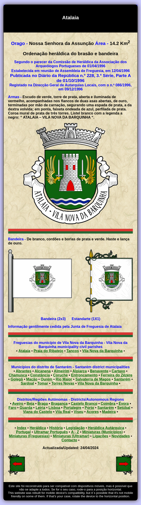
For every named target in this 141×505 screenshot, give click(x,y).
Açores (92, 412)
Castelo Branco (84, 403)
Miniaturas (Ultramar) (71, 436)
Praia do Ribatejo (48, 351)
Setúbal (123, 408)
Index (21, 428)
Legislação (75, 428)
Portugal (23, 432)
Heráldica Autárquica (106, 428)
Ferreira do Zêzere (116, 375)
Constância (40, 375)
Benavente (99, 371)
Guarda (26, 408)
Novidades (121, 436)
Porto (89, 408)
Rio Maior (64, 379)
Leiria (40, 408)
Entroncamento (84, 375)
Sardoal (27, 383)
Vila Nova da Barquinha (102, 351)
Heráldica (38, 428)
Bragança (59, 403)
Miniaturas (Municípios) (102, 432)
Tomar (42, 383)
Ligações (100, 436)
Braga (43, 403)
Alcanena (43, 371)
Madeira (109, 412)
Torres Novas (62, 383)
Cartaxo (118, 371)
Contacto (69, 440)
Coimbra (108, 403)
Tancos (73, 351)
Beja (30, 403)
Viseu (78, 412)
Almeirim (61, 371)
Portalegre (72, 408)
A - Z (75, 432)
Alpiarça (79, 371)
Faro (12, 408)
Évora (124, 403)
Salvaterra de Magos (93, 379)
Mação (31, 379)
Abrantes (23, 371)
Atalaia (24, 351)
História (56, 428)
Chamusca (18, 375)
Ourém (47, 379)
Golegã (17, 379)
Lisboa (54, 408)
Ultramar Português (51, 432)
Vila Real (62, 412)
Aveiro (17, 403)
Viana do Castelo (37, 412)
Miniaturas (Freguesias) (29, 436)
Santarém (122, 379)
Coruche (60, 375)
